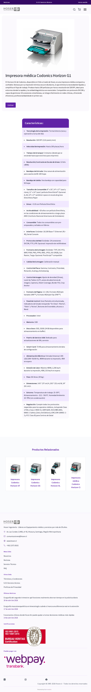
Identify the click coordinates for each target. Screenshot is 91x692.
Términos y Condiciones (13, 579)
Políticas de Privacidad (12, 587)
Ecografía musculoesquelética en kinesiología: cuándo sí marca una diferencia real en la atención (41, 607)
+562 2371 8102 (12, 545)
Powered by (44, 689)
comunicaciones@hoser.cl (17, 536)
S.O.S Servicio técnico (44, 2)
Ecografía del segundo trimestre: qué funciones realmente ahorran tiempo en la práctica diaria (41, 599)
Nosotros (7, 556)
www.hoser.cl (12, 541)
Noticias (7, 2)
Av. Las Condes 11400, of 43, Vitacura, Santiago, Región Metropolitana (34, 532)
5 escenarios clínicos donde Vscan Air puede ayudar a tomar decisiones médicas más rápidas (39, 616)
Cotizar (11, 105)
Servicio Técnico (10, 564)
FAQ (5, 568)
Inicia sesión (82, 2)
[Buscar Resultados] (74, 9)
